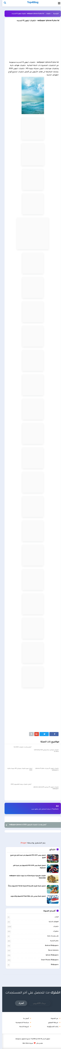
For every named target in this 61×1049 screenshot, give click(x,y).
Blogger (21, 843)
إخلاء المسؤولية (50, 1026)
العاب (54, 917)
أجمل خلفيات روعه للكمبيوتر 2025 (19, 784)
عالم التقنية (52, 941)
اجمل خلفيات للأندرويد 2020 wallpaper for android (37, 819)
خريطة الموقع (51, 1022)
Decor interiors (51, 950)
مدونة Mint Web (25, 1043)
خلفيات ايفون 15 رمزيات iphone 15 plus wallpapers (44, 769)
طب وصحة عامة (50, 936)
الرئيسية (53, 13)
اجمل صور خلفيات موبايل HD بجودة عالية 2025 (17, 769)
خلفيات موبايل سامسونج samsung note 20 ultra (44, 750)
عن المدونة (52, 1018)
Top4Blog (32, 1039)
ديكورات (53, 931)
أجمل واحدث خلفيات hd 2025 (20, 747)
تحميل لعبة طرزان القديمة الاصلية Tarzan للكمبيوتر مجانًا (25, 886)
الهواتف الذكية (51, 922)
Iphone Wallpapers (50, 955)
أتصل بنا (24, 1018)
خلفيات (46, 13)
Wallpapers (52, 964)
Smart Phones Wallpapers (47, 960)
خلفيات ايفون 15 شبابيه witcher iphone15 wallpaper (43, 788)
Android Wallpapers (49, 945)
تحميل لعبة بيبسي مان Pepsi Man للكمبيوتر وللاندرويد (26, 896)
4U (55, 806)
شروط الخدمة (22, 1026)
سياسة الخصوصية (20, 1022)
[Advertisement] (30, 42)
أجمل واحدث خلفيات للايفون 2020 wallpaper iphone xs (25, 825)
